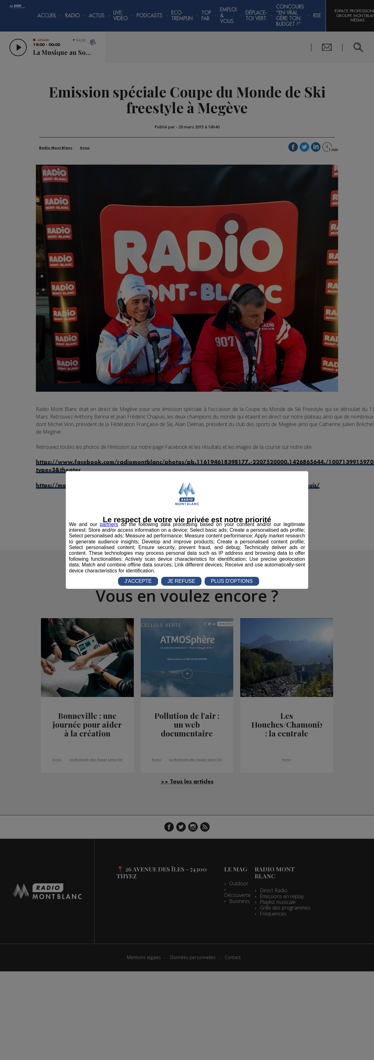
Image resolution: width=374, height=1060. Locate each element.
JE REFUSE (181, 581)
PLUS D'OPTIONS (232, 581)
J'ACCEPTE (138, 581)
